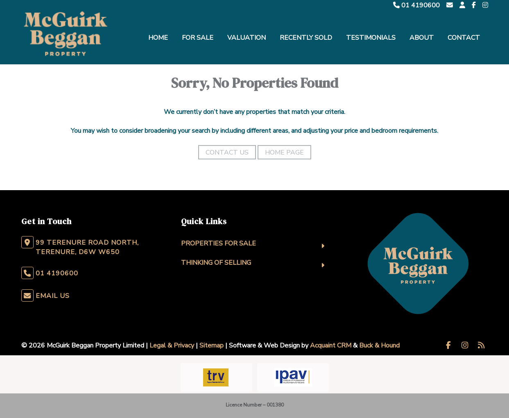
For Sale (197, 37)
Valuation (246, 37)
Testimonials (371, 37)
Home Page (284, 152)
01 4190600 (416, 5)
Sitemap (211, 345)
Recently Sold (306, 37)
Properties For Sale (218, 243)
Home (158, 37)
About (421, 37)
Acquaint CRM (330, 345)
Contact (464, 37)
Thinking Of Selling (216, 262)
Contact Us (227, 152)
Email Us (53, 295)
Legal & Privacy (171, 345)
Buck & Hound (379, 345)
